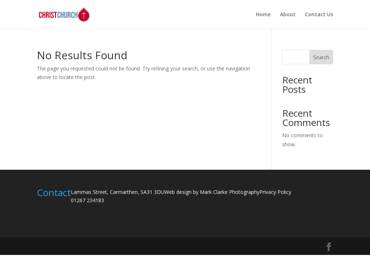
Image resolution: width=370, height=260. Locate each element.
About (288, 15)
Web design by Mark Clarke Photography (211, 191)
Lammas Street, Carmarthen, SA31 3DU (117, 191)
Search (321, 57)
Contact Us (319, 15)
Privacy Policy (275, 191)
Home (263, 15)
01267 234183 (87, 200)
